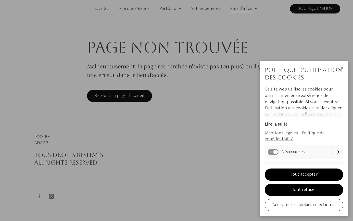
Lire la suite (276, 124)
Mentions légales (281, 133)
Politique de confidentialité (295, 136)
